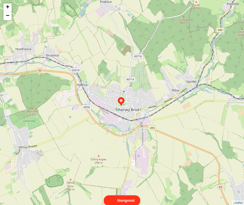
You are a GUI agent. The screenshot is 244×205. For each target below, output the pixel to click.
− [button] (7, 16)
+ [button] (7, 7)
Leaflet (238, 197)
